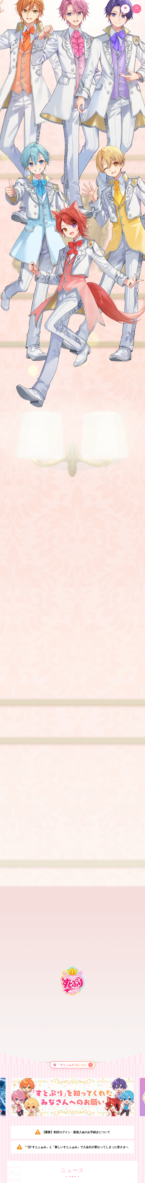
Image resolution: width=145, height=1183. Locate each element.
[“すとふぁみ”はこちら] (72, 1064)
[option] (72, 1097)
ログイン (125, 9)
